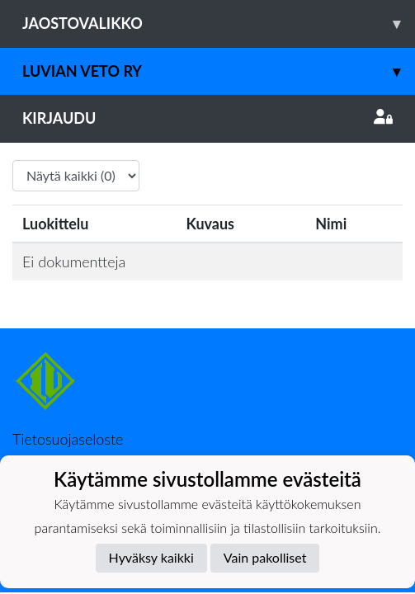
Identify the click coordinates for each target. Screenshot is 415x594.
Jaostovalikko (218, 23)
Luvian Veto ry (218, 71)
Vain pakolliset (265, 557)
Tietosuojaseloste (67, 439)
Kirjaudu (207, 118)
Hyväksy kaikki (151, 557)
